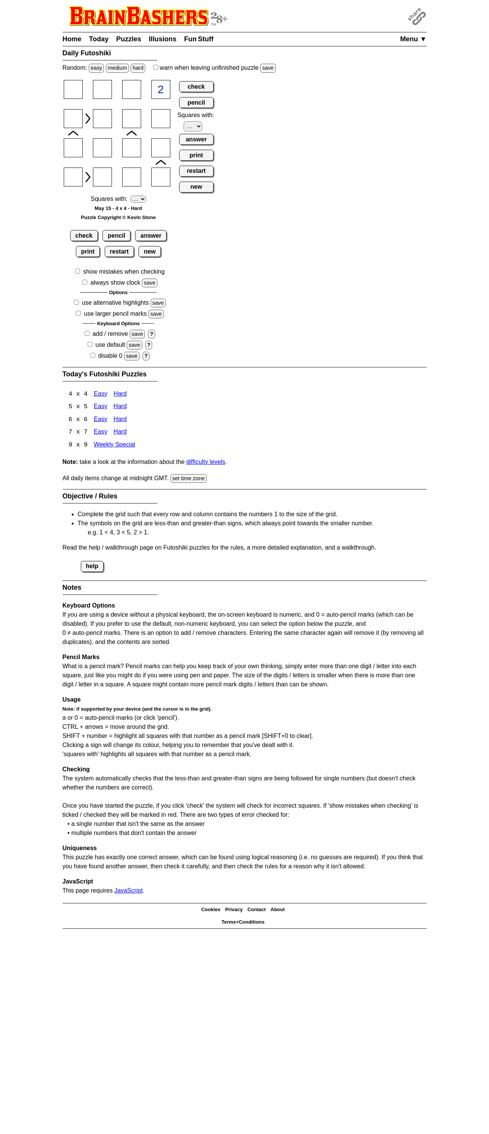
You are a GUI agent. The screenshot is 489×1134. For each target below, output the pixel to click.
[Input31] (73, 147)
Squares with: (109, 199)
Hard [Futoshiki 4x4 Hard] (120, 394)
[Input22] (102, 118)
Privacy (233, 910)
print (88, 251)
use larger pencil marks (115, 313)
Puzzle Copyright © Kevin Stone (118, 217)
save (268, 68)
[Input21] (73, 118)
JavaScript (128, 891)
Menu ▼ (413, 39)
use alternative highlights (115, 302)
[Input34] (160, 147)
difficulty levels (205, 462)
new (150, 251)
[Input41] (73, 177)
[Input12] (102, 89)
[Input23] (131, 118)
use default (110, 344)
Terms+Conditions (243, 923)
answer (150, 235)
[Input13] (131, 89)
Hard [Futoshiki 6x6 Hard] (120, 420)
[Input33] (131, 147)
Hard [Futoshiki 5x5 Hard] (120, 407)
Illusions (162, 39)
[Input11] (73, 89)
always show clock (115, 282)
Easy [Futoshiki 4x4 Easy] (100, 394)
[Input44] (160, 177)
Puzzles (128, 39)
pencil (116, 235)
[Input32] (102, 147)
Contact (256, 910)
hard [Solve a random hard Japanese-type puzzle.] (137, 68)
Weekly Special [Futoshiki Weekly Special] (114, 446)
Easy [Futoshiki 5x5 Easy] (100, 407)
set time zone (188, 479)
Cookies (210, 910)
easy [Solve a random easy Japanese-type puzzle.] (96, 68)
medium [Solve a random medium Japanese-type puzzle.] (117, 68)
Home (72, 39)
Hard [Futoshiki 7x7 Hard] (120, 433)
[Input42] (102, 177)
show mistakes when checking (124, 271)
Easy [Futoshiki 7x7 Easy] (100, 433)
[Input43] (131, 177)
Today (99, 39)
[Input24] (160, 118)
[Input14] (160, 89)
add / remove (110, 333)
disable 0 (110, 355)
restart (119, 251)
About (277, 910)
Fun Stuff (199, 39)
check (84, 235)
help (92, 567)
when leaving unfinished (214, 67)
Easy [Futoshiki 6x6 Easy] (100, 420)
